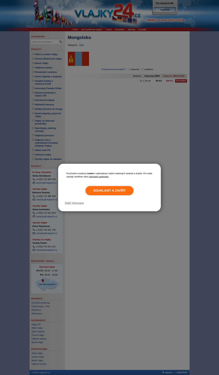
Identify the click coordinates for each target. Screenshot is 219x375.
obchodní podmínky (98, 176)
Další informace (74, 203)
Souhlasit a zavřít (109, 190)
